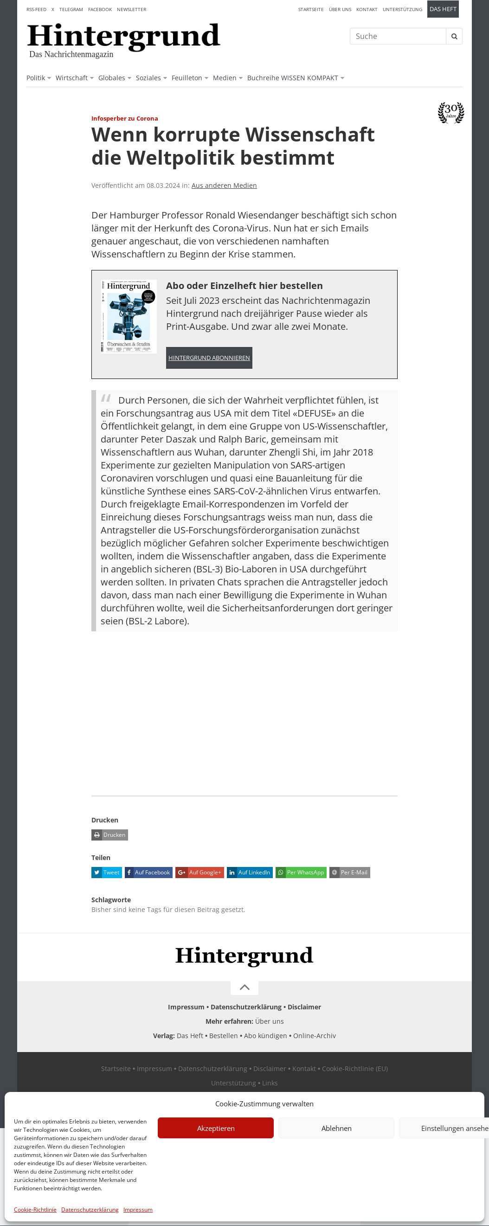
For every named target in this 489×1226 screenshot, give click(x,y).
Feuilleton (187, 77)
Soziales (148, 77)
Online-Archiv (314, 1036)
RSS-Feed (36, 9)
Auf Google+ (198, 873)
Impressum (138, 1209)
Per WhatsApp (300, 873)
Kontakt (367, 9)
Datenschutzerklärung (90, 1209)
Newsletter (131, 9)
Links (270, 1083)
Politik (35, 77)
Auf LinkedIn (248, 873)
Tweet (105, 873)
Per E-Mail (348, 873)
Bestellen (223, 1036)
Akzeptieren (216, 1128)
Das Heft (443, 9)
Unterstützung (402, 9)
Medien (225, 77)
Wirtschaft (72, 77)
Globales (111, 77)
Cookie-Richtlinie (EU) (355, 1069)
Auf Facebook (147, 873)
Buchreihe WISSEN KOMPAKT (292, 77)
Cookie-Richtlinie (35, 1209)
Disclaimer (304, 1007)
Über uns (340, 9)
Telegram (71, 9)
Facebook (100, 9)
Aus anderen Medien (224, 185)
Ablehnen (337, 1128)
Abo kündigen (265, 1036)
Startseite (311, 9)
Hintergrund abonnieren (209, 358)
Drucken (108, 835)
